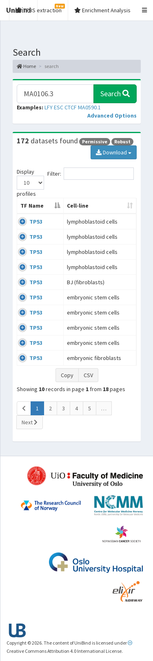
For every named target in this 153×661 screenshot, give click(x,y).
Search (115, 93)
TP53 (35, 221)
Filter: (90, 174)
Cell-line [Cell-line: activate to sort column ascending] (78, 205)
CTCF (70, 107)
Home (26, 66)
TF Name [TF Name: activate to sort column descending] (32, 205)
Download (113, 152)
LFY (48, 107)
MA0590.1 (89, 107)
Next (30, 422)
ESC (58, 107)
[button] (112, 115)
